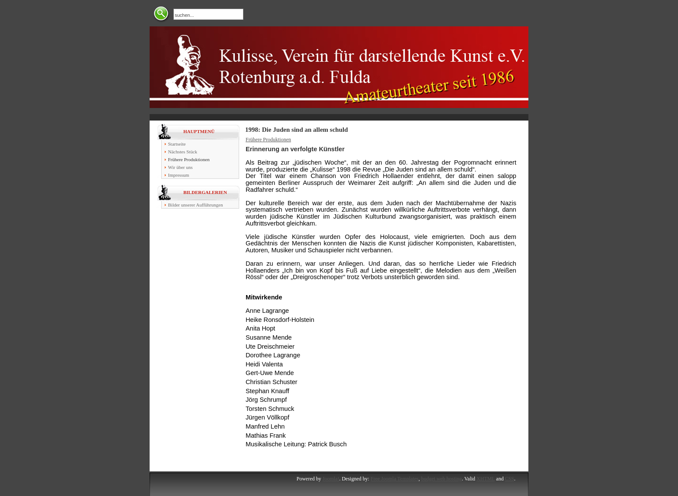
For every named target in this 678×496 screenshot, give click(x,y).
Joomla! (331, 479)
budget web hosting (441, 479)
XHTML (486, 479)
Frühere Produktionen (268, 140)
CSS (509, 479)
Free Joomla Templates (395, 479)
